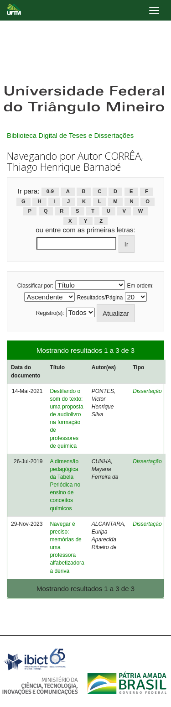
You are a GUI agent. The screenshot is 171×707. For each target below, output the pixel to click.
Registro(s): (50, 313)
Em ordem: (140, 286)
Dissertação (147, 391)
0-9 (50, 191)
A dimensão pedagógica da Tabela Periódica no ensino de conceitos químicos (65, 485)
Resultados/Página (100, 297)
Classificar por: (35, 286)
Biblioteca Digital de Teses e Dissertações (70, 135)
